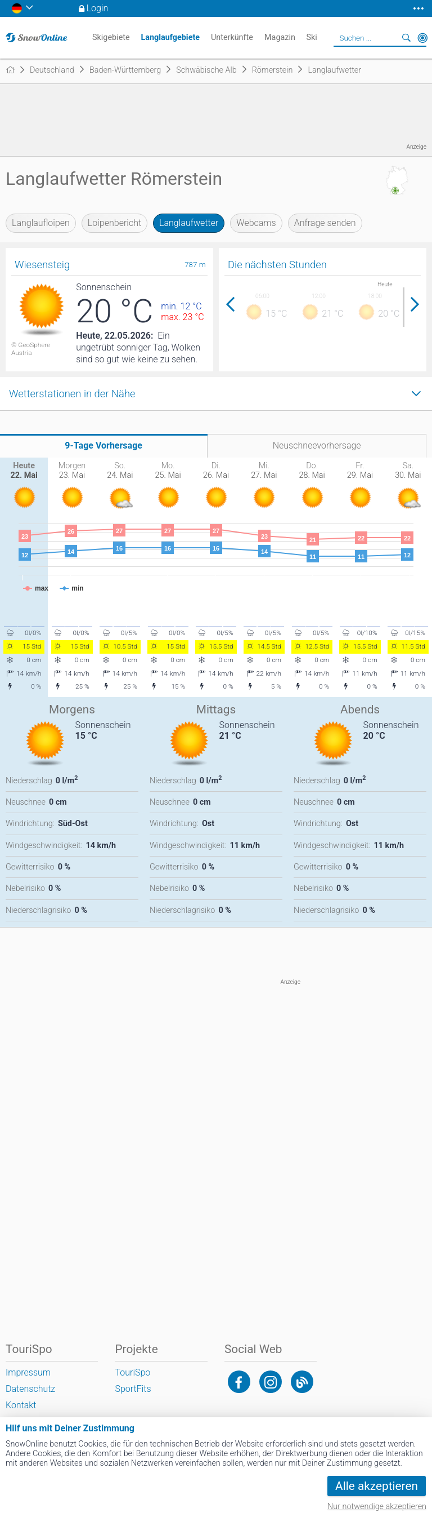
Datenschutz (30, 1388)
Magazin (279, 37)
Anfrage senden (325, 223)
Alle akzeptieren (376, 1486)
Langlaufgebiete (170, 37)
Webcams (256, 223)
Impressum (28, 1372)
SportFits (133, 1388)
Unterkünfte (232, 37)
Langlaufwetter (188, 223)
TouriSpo (132, 1372)
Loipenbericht (114, 223)
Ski (311, 37)
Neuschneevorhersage (317, 445)
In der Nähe (422, 37)
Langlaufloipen (41, 223)
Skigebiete (111, 37)
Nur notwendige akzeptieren (376, 1506)
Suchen (406, 37)
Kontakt (21, 1405)
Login (98, 8)
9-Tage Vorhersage (103, 445)
